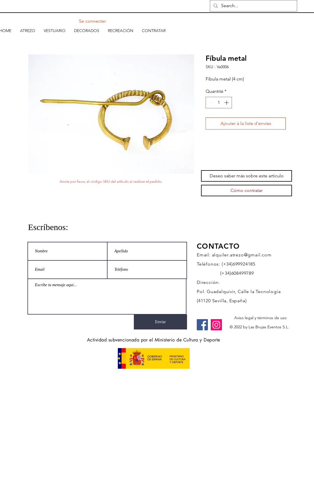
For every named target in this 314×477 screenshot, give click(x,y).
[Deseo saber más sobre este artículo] (246, 176)
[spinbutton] (218, 102)
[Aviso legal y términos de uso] (260, 318)
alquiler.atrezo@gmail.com (242, 255)
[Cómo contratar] (246, 190)
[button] (27, 30)
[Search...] (253, 5)
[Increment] (227, 102)
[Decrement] (210, 102)
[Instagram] (216, 324)
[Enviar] (160, 322)
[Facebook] (202, 324)
